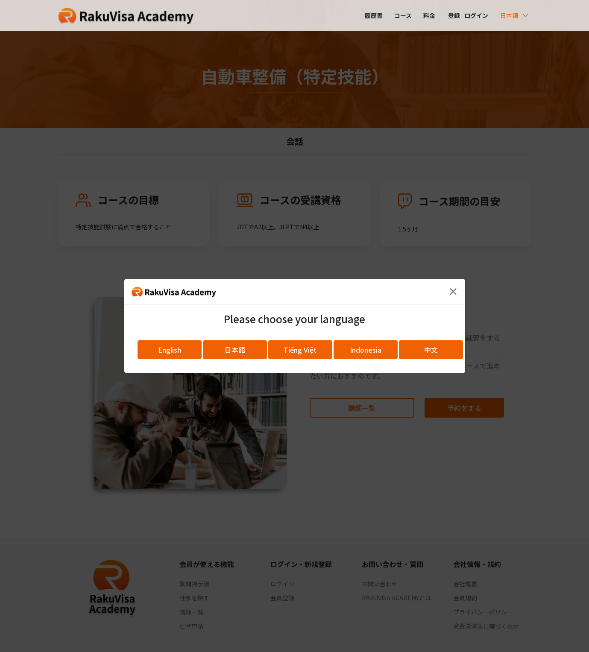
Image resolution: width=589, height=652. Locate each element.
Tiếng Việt (300, 350)
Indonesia (365, 350)
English (169, 350)
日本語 (235, 350)
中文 (431, 350)
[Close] (453, 291)
